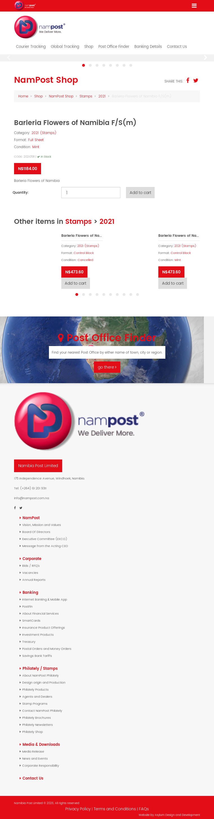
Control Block (84, 250)
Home (23, 93)
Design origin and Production (44, 679)
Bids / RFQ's (31, 562)
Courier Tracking (31, 43)
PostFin (27, 603)
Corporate (31, 555)
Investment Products (38, 631)
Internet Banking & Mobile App (44, 596)
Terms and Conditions (115, 806)
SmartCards (31, 617)
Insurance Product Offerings (43, 624)
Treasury (28, 638)
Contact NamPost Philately (42, 707)
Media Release (33, 748)
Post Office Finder (113, 43)
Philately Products (35, 686)
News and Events (35, 755)
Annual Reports (34, 576)
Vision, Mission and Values (41, 521)
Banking (30, 589)
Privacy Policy (78, 806)
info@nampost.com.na (31, 495)
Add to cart (141, 189)
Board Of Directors (36, 528)
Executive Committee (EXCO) (44, 536)
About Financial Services (40, 610)
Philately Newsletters (37, 721)
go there (107, 364)
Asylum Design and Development (177, 812)
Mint (35, 143)
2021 (102, 93)
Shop (88, 43)
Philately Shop (32, 728)
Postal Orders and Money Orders (46, 645)
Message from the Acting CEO (45, 543)
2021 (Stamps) (44, 129)
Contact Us (177, 43)
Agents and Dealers (37, 693)
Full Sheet (36, 136)
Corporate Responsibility (40, 762)
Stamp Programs (35, 700)
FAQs (144, 806)
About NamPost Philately (40, 672)
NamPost (31, 514)
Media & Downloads (41, 741)
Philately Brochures (36, 714)
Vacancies (30, 569)
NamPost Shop (61, 93)
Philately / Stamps (40, 665)
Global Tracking (65, 43)
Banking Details (148, 43)
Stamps (86, 93)
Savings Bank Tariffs (37, 652)
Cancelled (85, 257)
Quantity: (21, 189)
